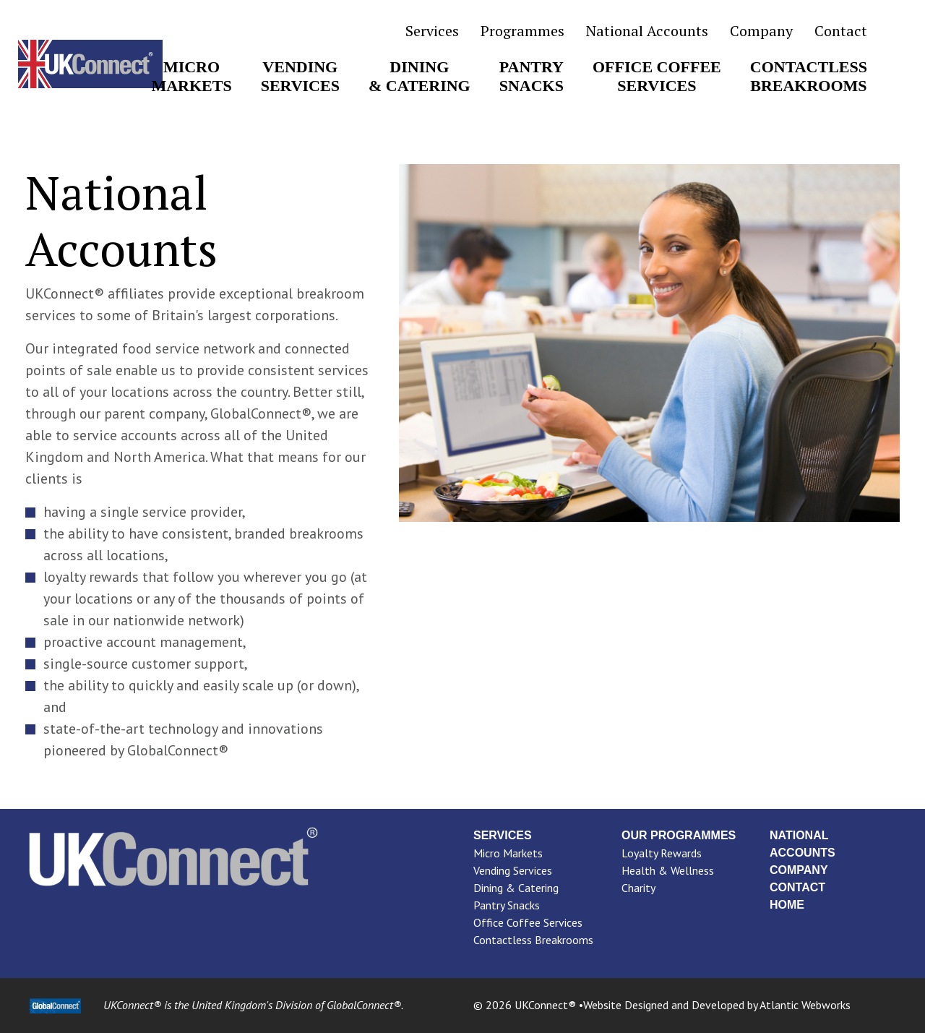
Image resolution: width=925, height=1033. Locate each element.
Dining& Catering (419, 76)
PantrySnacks (531, 76)
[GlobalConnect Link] (55, 1005)
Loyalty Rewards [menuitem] (661, 853)
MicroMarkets (191, 76)
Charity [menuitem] (638, 887)
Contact (840, 31)
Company (761, 31)
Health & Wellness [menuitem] (667, 870)
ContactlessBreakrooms (808, 76)
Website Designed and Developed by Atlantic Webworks (717, 1005)
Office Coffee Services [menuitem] (527, 922)
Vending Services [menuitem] (512, 870)
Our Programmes (678, 835)
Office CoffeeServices (657, 76)
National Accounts (647, 31)
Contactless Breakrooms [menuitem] (533, 940)
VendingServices (300, 76)
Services (432, 31)
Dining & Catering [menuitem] (516, 887)
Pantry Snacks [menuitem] (506, 905)
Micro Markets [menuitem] (508, 853)
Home (787, 905)
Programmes (522, 31)
